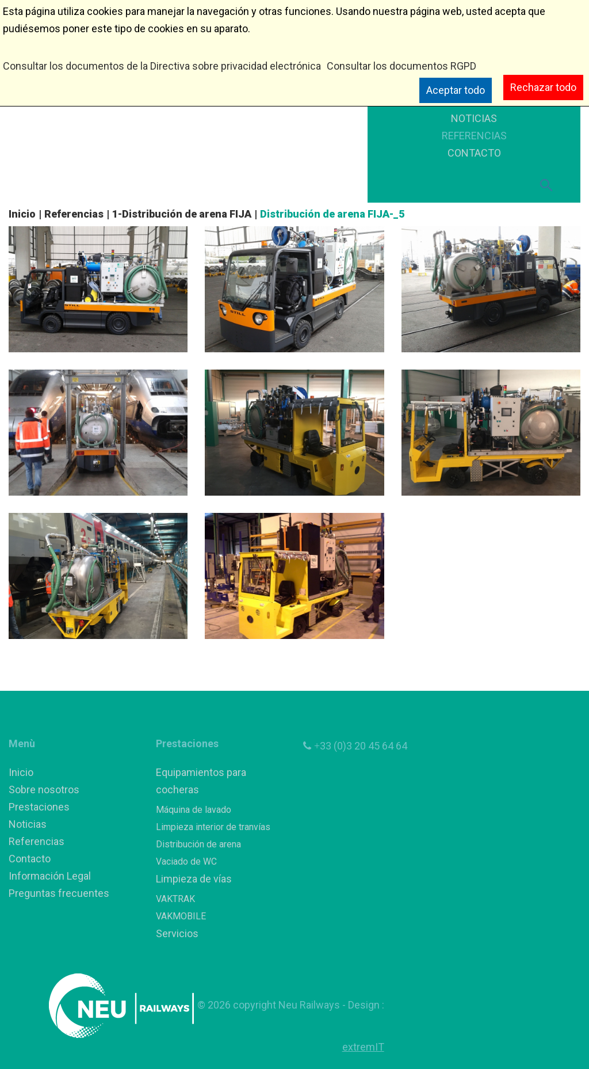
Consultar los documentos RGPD (401, 66)
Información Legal (50, 876)
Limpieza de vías (194, 879)
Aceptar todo (455, 90)
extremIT (363, 1047)
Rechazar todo (543, 87)
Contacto (30, 859)
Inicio (22, 214)
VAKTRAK (175, 898)
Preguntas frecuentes (59, 893)
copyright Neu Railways (287, 1005)
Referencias (74, 214)
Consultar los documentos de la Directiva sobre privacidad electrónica (162, 66)
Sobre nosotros (44, 789)
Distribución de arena (198, 844)
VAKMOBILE (181, 916)
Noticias (28, 824)
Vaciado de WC (186, 861)
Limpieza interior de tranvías (213, 826)
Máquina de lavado (193, 809)
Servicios (177, 933)
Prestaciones (39, 807)
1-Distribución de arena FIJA (181, 214)
